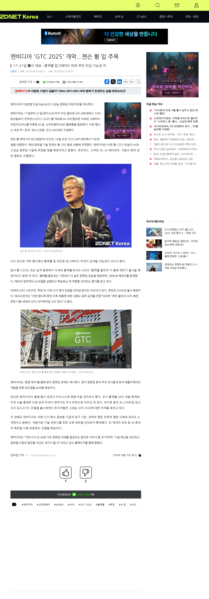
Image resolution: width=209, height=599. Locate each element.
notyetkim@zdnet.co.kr (43, 455)
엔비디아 (28, 504)
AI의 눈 (119, 16)
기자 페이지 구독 (51, 82)
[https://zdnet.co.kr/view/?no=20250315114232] (106, 81)
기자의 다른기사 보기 (73, 82)
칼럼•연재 (165, 16)
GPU (72, 504)
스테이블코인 (73, 16)
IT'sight (141, 16)
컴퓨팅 (13, 71)
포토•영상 (192, 16)
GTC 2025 (86, 504)
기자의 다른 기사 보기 (127, 455)
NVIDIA (60, 504)
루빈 (112, 504)
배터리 (98, 16)
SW (134, 504)
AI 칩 (123, 504)
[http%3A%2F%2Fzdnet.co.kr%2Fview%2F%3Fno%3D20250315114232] (119, 81)
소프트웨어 (44, 504)
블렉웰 (101, 504)
